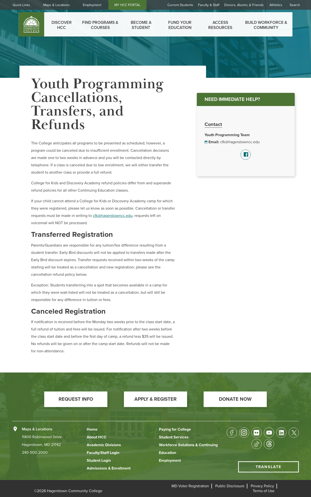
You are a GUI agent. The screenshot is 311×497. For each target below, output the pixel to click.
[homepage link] (31, 24)
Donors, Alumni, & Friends (244, 5)
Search (295, 5)
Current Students (180, 5)
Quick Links (23, 5)
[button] (75, 399)
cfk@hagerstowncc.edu (240, 142)
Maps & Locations (58, 5)
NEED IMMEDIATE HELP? (232, 99)
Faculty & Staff (208, 5)
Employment (94, 5)
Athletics (275, 5)
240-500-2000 (35, 452)
